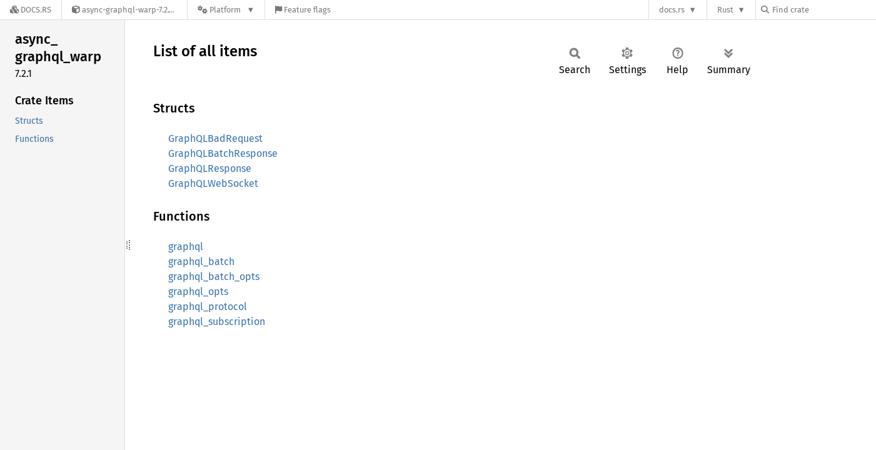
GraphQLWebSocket (213, 183)
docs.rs (672, 9)
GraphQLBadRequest (215, 138)
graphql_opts (198, 292)
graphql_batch (201, 262)
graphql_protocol (207, 306)
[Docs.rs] (30, 9)
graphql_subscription (216, 322)
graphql (185, 246)
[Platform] (226, 9)
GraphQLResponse (209, 168)
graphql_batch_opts (213, 276)
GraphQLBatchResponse (223, 153)
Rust (725, 9)
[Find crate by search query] (823, 9)
